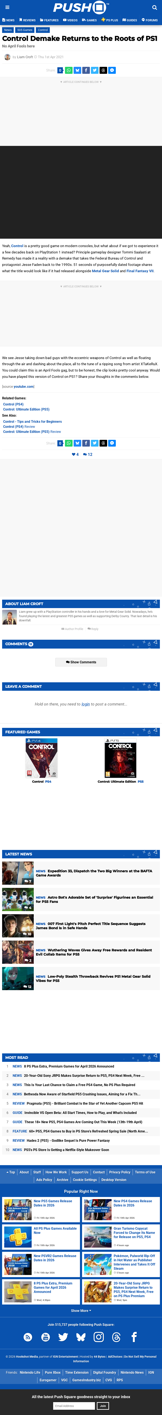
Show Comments (81, 662)
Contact (99, 1172)
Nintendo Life (30, 1373)
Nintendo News (132, 1373)
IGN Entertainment (65, 1356)
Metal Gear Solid (105, 271)
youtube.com (24, 387)
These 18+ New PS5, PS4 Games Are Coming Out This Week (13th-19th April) (77, 1122)
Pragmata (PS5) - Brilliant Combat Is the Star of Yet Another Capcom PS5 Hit (78, 1103)
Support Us (80, 1172)
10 (27, 934)
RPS (120, 1380)
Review (19, 427)
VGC (64, 1380)
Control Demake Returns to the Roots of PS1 (79, 38)
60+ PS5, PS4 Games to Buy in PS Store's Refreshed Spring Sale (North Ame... (80, 1131)
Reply (93, 629)
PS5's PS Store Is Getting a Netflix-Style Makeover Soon (61, 1150)
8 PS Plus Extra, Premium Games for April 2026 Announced (63, 1066)
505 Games (24, 30)
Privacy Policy (119, 1172)
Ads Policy (44, 1180)
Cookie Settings (85, 1180)
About (24, 1172)
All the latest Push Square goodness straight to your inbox (81, 1397)
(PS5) (26, 409)
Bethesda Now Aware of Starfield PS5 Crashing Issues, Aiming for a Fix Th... (76, 1094)
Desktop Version (113, 1180)
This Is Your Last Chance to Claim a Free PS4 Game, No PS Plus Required (74, 1085)
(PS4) (13, 404)
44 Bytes (99, 1356)
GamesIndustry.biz (86, 1380)
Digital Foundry (104, 1373)
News (8, 30)
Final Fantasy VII (140, 271)
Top (11, 1172)
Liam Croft (25, 57)
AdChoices (114, 1356)
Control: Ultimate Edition (120, 782)
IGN (151, 1373)
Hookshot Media (27, 1356)
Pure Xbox (53, 1373)
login (86, 704)
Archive (62, 1180)
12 (90, 454)
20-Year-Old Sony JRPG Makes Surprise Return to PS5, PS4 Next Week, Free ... (78, 1076)
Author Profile (72, 629)
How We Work (56, 1172)
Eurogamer (48, 1380)
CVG (108, 1380)
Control (43, 30)
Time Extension (77, 1373)
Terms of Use (145, 1172)
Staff (37, 1172)
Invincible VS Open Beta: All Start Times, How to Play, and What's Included (75, 1113)
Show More (81, 1311)
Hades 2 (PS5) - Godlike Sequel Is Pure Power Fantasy (61, 1141)
